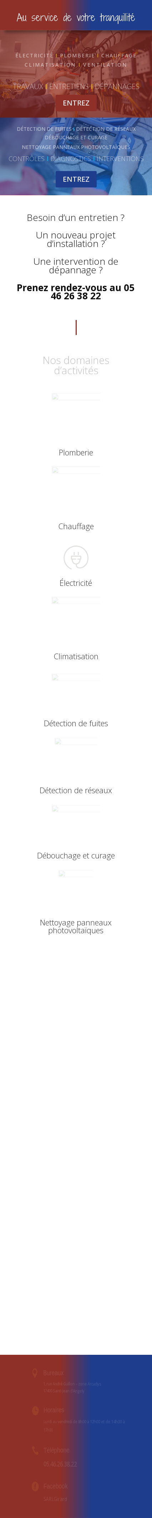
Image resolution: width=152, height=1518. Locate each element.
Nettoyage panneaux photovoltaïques (76, 926)
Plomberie (76, 452)
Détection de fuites (76, 723)
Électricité (76, 582)
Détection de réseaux (76, 790)
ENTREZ (76, 103)
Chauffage (76, 526)
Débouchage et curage (76, 855)
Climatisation (76, 656)
